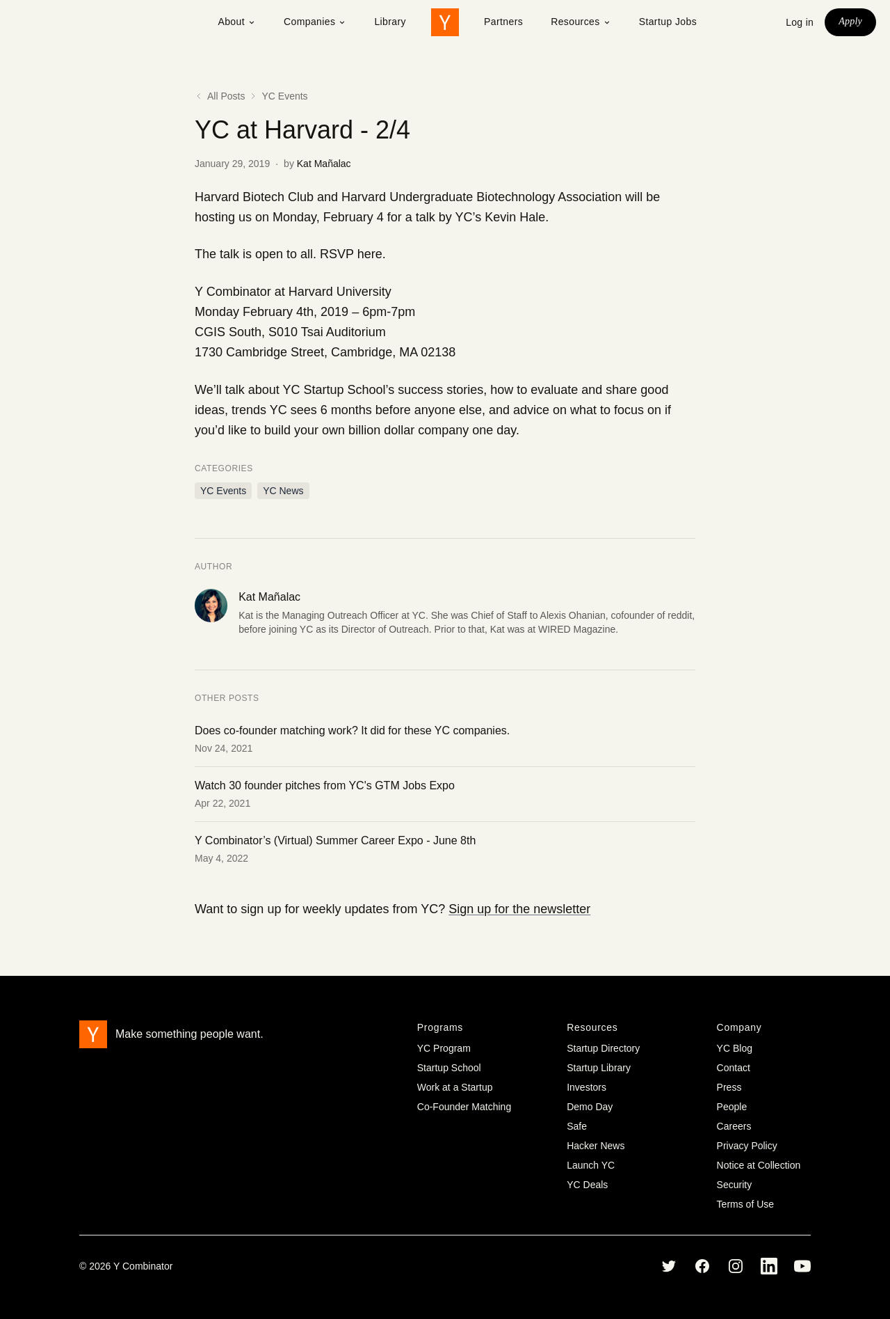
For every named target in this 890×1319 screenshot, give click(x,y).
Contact (733, 1067)
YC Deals (587, 1184)
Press (729, 1087)
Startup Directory (603, 1048)
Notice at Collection (759, 1165)
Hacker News (595, 1145)
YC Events (284, 96)
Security (734, 1184)
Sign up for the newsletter (519, 909)
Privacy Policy (747, 1145)
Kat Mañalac (324, 163)
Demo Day (590, 1106)
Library (390, 21)
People (732, 1106)
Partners (503, 21)
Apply (850, 21)
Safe (577, 1126)
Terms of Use (745, 1204)
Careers (734, 1126)
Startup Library (599, 1067)
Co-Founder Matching (464, 1106)
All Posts (220, 96)
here (369, 254)
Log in (800, 22)
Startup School (449, 1067)
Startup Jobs (668, 21)
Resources (581, 21)
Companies (315, 21)
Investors (586, 1087)
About (237, 21)
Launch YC (591, 1165)
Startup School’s (348, 390)
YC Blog (734, 1048)
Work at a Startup (455, 1087)
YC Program (444, 1048)
